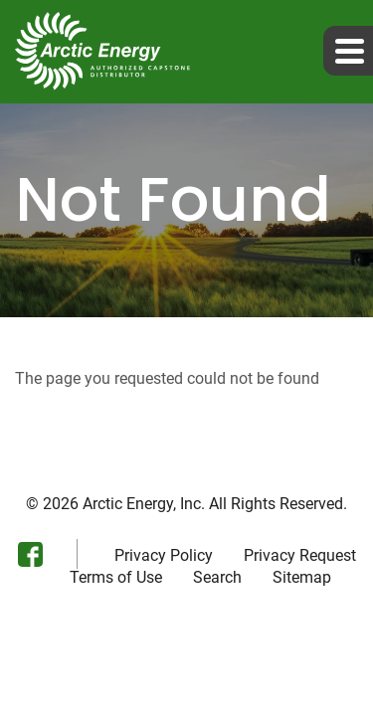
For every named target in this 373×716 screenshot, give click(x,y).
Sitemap (302, 578)
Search (217, 578)
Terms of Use (116, 578)
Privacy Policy (163, 556)
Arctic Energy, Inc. (144, 503)
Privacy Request (300, 556)
